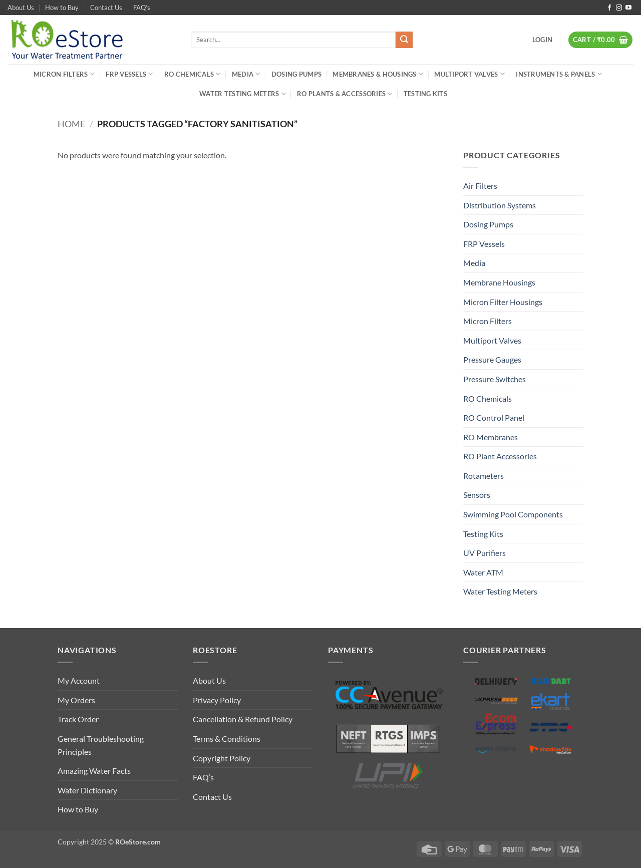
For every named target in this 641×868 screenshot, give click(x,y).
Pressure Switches (494, 379)
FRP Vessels (129, 74)
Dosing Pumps (296, 74)
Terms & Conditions (226, 738)
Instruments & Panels (559, 74)
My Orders (76, 700)
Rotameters (483, 475)
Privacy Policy (217, 700)
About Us (21, 8)
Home (71, 123)
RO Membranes (490, 437)
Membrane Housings (499, 282)
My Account (79, 680)
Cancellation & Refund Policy (242, 719)
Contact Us (106, 8)
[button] (542, 40)
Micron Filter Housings (502, 302)
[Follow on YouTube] (628, 8)
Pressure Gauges (492, 359)
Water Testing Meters (242, 94)
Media (246, 74)
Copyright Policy (221, 758)
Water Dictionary (87, 790)
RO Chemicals (192, 74)
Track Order (78, 719)
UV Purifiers (484, 552)
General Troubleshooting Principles (101, 745)
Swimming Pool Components (513, 514)
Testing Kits (425, 94)
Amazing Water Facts (94, 770)
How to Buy (62, 8)
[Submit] (404, 40)
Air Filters (480, 185)
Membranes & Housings (378, 74)
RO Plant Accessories (500, 456)
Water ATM (483, 572)
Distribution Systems (499, 205)
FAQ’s (141, 8)
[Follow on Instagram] (619, 8)
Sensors (476, 494)
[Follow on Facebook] (609, 8)
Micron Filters (64, 74)
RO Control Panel (493, 417)
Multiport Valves (469, 74)
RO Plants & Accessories (344, 94)
